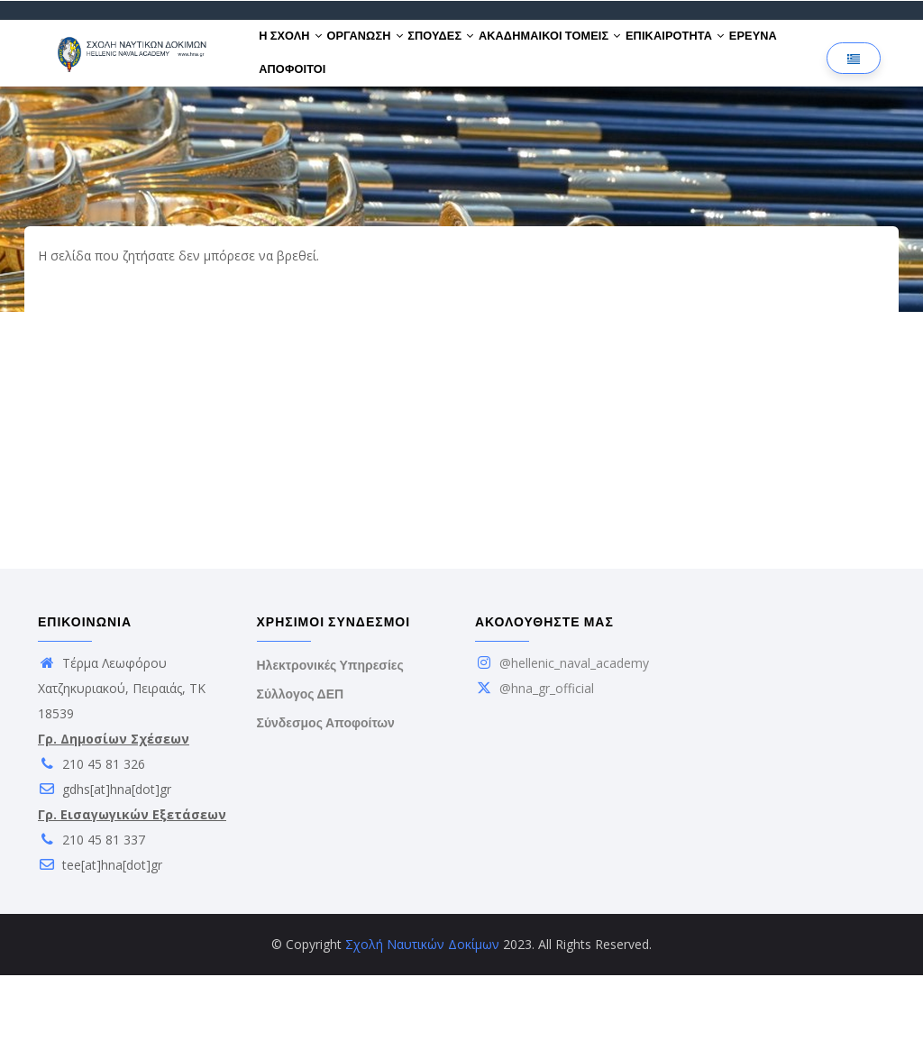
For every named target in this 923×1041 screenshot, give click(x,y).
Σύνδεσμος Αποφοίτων (326, 788)
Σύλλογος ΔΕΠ (300, 760)
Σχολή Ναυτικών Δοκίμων (422, 1009)
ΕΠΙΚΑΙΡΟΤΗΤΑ (733, 52)
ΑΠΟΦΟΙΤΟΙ (364, 119)
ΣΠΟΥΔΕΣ (474, 52)
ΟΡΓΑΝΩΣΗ (385, 52)
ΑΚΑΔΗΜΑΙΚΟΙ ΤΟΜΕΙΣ (595, 52)
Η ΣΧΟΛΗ (297, 52)
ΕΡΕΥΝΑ (289, 119)
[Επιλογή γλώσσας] (854, 91)
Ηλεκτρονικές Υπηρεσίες (330, 731)
